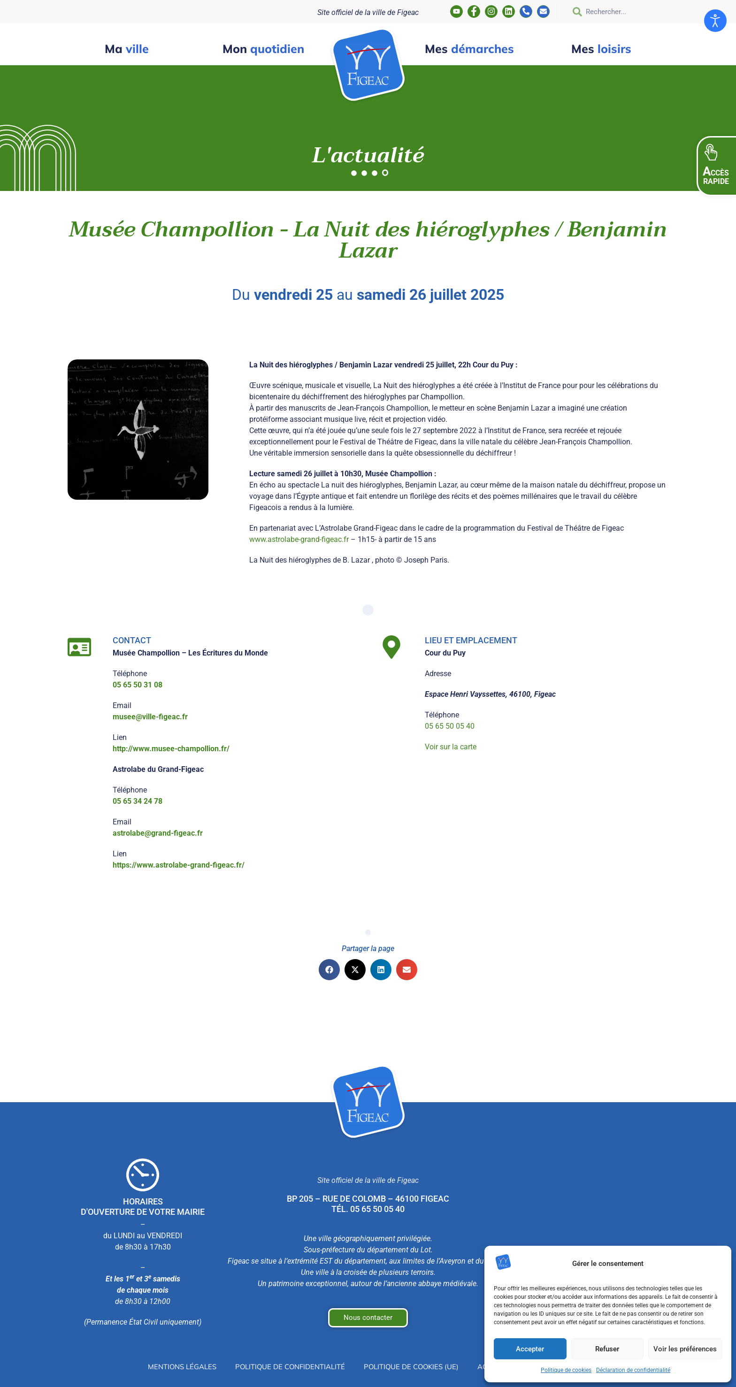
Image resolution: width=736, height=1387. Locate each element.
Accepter (530, 1349)
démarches (469, 48)
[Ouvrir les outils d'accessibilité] (715, 20)
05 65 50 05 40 (450, 726)
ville (127, 48)
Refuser (607, 1349)
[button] (716, 166)
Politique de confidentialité (285, 1367)
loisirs (601, 48)
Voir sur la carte (450, 746)
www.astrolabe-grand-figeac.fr (299, 539)
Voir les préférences (685, 1349)
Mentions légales (171, 1367)
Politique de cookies (566, 1370)
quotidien (263, 48)
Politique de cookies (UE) (413, 1367)
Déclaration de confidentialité (633, 1370)
